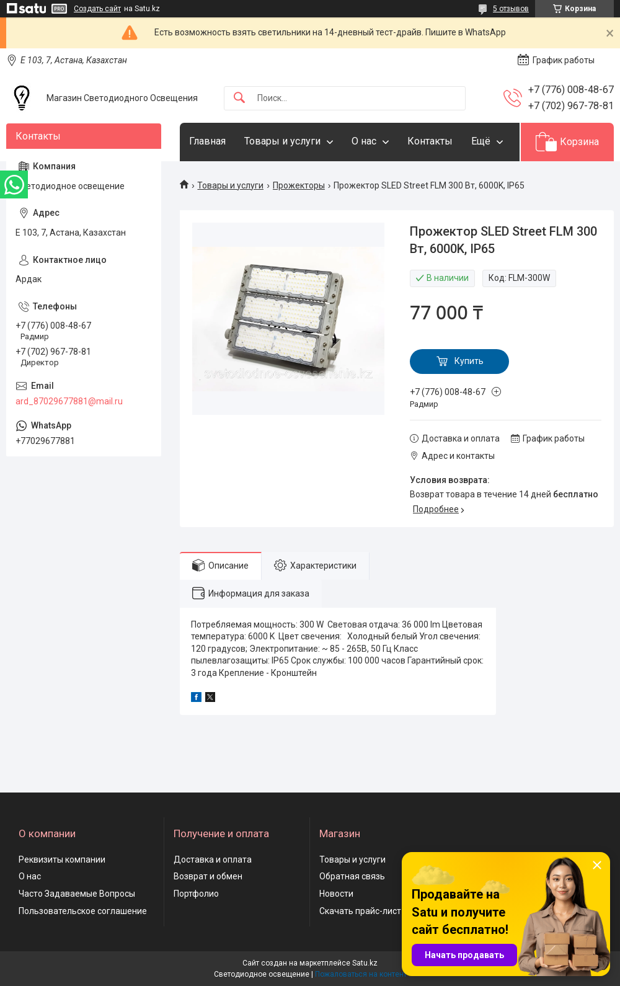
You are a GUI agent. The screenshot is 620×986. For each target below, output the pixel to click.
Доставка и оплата (213, 859)
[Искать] (239, 98)
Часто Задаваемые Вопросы (77, 894)
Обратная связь (352, 876)
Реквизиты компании (62, 859)
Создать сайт (97, 8)
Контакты (430, 141)
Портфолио (196, 894)
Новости (336, 894)
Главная (207, 141)
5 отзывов (511, 8)
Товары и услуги (282, 141)
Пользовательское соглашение (83, 911)
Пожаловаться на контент (361, 974)
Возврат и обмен (208, 876)
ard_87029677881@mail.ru (69, 401)
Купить (469, 361)
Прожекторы (299, 185)
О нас (364, 141)
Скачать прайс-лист (360, 911)
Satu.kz (365, 963)
